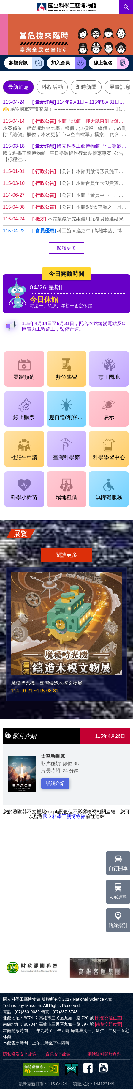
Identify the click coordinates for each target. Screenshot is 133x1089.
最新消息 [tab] (18, 87)
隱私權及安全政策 (19, 1054)
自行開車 (118, 861)
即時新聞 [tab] (86, 87)
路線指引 (118, 918)
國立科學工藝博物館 (64, 816)
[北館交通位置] (108, 1018)
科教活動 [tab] (52, 87)
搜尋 (126, 7)
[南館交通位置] (108, 1024)
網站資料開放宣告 (104, 1054)
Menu (7, 7)
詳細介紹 (55, 783)
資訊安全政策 (57, 1054)
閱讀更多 (66, 247)
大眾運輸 (118, 889)
